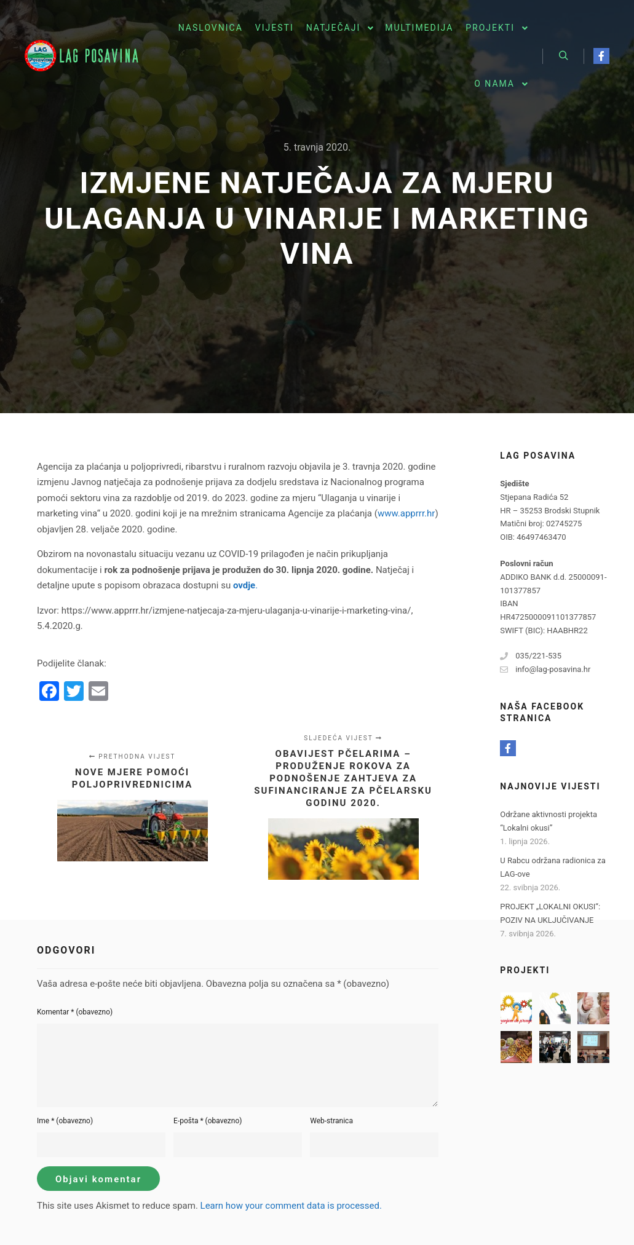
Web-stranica (331, 1121)
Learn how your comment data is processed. (291, 1205)
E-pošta (207, 1121)
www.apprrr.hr (406, 513)
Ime (65, 1121)
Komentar (75, 1012)
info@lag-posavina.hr (545, 669)
